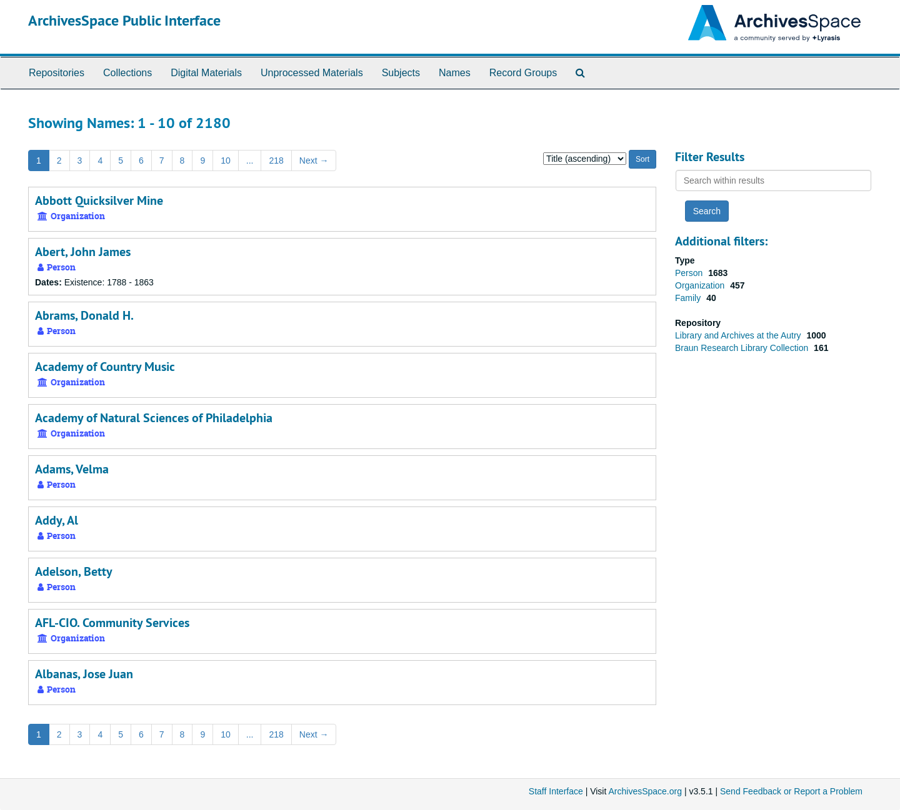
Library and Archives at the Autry (739, 335)
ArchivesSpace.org (645, 791)
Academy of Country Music (105, 366)
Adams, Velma (72, 469)
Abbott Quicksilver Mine (99, 200)
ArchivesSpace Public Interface (124, 20)
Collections (127, 72)
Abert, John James (83, 252)
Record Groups (523, 72)
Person (690, 273)
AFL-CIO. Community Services (112, 623)
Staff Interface (556, 791)
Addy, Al (56, 520)
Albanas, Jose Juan (84, 674)
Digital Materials (206, 72)
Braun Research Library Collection (743, 348)
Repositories (56, 72)
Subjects (401, 72)
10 (226, 160)
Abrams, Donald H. (84, 315)
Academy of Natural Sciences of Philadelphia (153, 418)
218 (276, 160)
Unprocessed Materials (312, 72)
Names (455, 72)
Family (689, 298)
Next (314, 160)
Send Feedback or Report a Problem (791, 791)
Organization (701, 285)
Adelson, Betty (73, 571)
